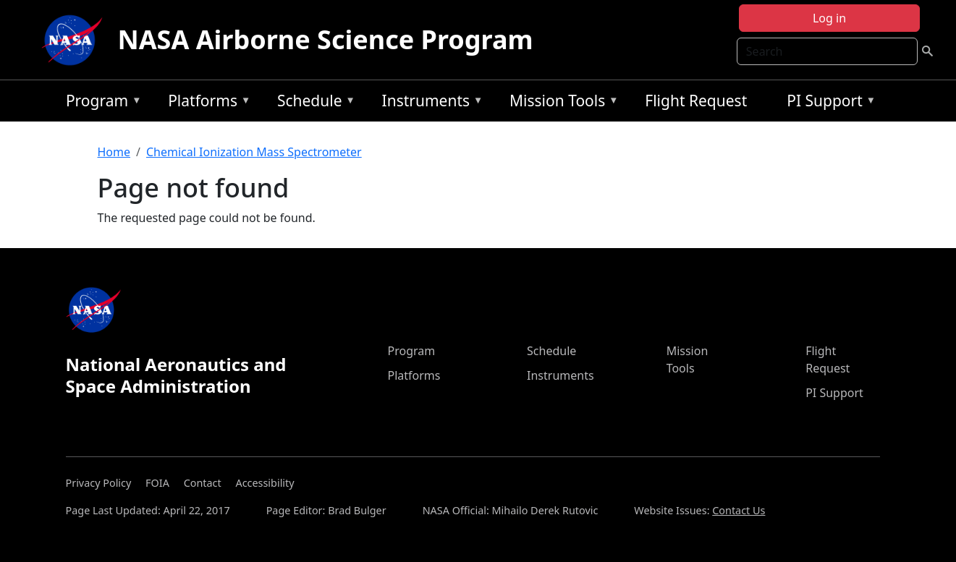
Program (100, 103)
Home (114, 152)
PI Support (827, 103)
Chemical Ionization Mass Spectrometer (254, 152)
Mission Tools (560, 103)
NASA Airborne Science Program (325, 39)
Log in (829, 18)
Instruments (429, 103)
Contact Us (738, 510)
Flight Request (696, 100)
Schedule (312, 103)
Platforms (205, 103)
